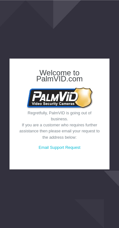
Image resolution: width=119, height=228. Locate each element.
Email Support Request (60, 147)
